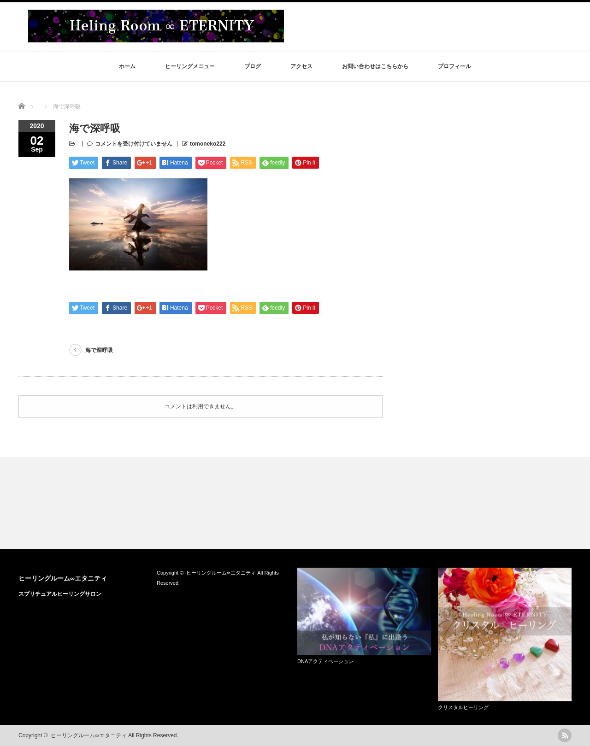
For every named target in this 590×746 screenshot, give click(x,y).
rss (565, 735)
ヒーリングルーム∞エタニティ (62, 578)
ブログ (252, 66)
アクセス (301, 66)
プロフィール (454, 66)
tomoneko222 (207, 144)
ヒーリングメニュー (190, 66)
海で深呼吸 (99, 350)
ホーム (127, 66)
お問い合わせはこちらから (375, 66)
